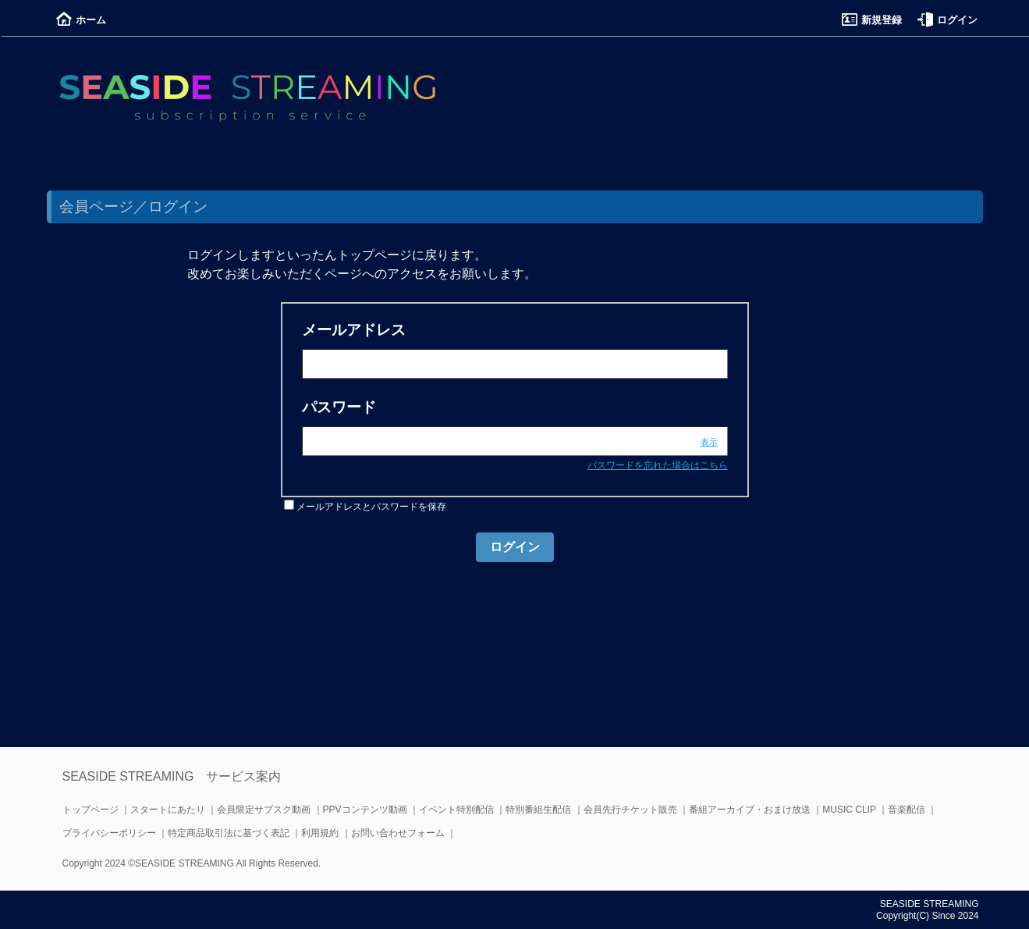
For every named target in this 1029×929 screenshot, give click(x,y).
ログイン (947, 20)
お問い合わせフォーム (398, 833)
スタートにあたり (167, 809)
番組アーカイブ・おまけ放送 (750, 809)
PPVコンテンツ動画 (365, 809)
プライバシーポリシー (109, 833)
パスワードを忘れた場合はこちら (657, 465)
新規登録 (872, 20)
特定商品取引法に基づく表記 (228, 833)
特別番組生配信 (538, 809)
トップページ (90, 809)
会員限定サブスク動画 (263, 809)
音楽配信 (906, 809)
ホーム (81, 20)
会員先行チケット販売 (630, 809)
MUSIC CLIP (848, 809)
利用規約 (320, 833)
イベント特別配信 (456, 809)
